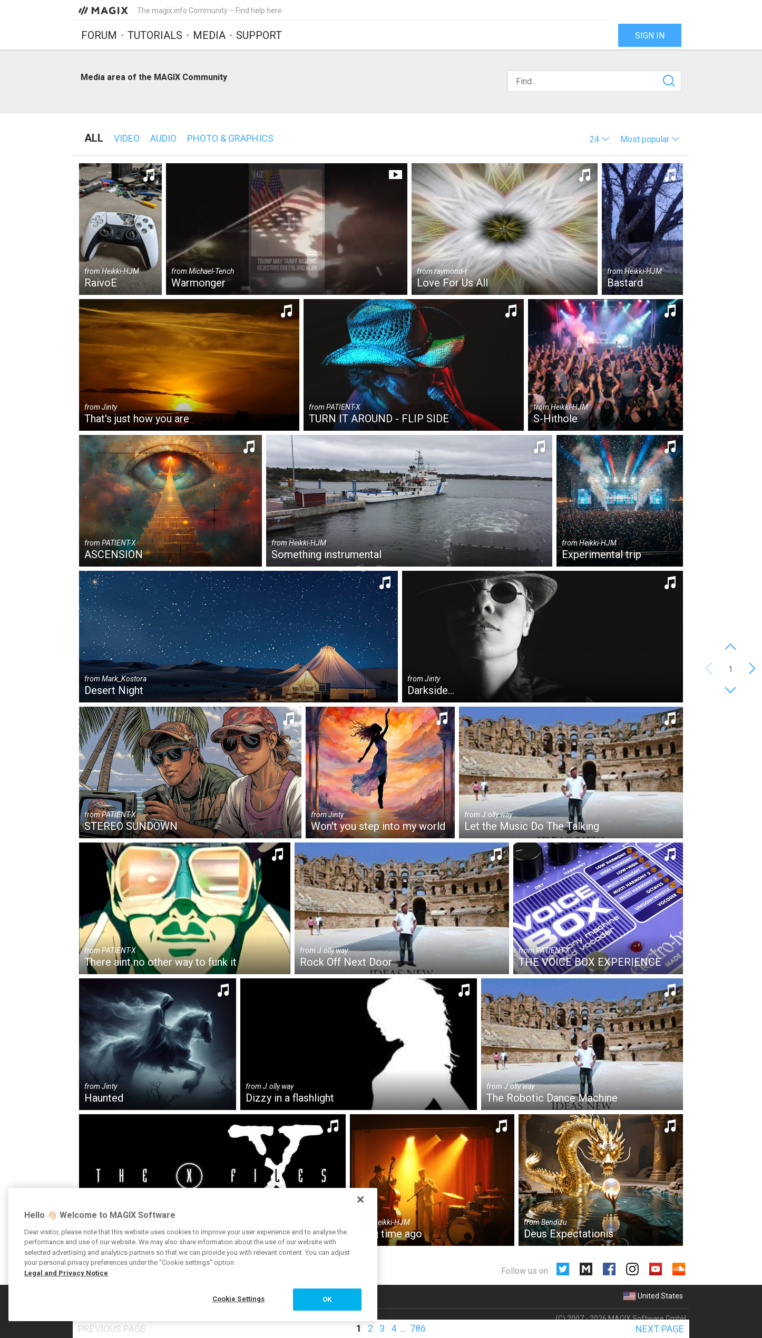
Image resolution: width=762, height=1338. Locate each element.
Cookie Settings (238, 1299)
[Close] (360, 1199)
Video (127, 138)
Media (209, 35)
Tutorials (155, 35)
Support (259, 35)
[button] (599, 139)
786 (418, 1328)
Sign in (650, 36)
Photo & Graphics (230, 138)
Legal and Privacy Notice (66, 1273)
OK (327, 1299)
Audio (163, 138)
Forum (99, 35)
